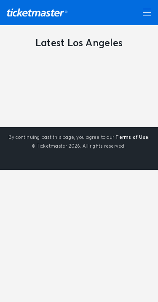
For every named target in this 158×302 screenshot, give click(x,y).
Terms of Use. (132, 137)
